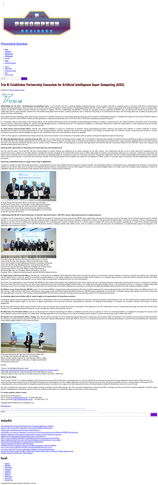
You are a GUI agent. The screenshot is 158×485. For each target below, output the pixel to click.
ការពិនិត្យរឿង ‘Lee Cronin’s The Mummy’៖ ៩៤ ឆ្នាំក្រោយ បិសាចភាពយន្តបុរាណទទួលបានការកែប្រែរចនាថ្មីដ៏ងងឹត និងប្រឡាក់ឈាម (39, 432)
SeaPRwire (8, 51)
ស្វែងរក (3, 412)
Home (6, 49)
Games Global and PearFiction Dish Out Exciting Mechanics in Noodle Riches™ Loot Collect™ (31, 440)
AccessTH (8, 478)
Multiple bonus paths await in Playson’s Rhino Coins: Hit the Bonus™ (23, 436)
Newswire (8, 469)
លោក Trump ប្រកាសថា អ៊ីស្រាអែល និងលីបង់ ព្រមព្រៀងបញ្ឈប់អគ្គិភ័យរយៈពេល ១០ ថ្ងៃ (26, 447)
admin (22, 90)
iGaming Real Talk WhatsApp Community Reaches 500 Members (22, 442)
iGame (7, 61)
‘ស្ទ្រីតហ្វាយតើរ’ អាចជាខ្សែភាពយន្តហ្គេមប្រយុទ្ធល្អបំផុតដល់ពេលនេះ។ (21, 430)
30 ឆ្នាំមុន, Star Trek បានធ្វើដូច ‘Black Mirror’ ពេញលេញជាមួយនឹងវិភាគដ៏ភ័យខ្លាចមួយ (26, 428)
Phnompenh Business (14, 43)
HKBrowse (8, 476)
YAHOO (7, 464)
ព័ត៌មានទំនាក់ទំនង (10, 63)
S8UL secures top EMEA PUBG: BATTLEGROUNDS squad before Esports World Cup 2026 (30, 438)
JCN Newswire (9, 56)
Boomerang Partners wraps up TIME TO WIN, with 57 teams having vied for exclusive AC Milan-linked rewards (37, 451)
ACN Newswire (9, 54)
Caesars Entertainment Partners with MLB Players (17, 444)
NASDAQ (8, 465)
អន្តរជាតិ (7, 58)
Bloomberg (8, 467)
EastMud (8, 471)
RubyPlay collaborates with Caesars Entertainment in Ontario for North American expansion (31, 434)
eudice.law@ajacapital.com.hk (23, 399)
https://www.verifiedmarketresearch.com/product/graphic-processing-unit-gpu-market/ (30, 370)
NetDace (7, 474)
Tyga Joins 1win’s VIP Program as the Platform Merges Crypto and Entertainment (28, 449)
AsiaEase (8, 473)
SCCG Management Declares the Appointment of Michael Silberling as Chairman (27, 426)
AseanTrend (9, 480)
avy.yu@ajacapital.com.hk (18, 398)
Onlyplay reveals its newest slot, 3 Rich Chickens (17, 453)
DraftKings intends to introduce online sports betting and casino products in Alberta (28, 445)
